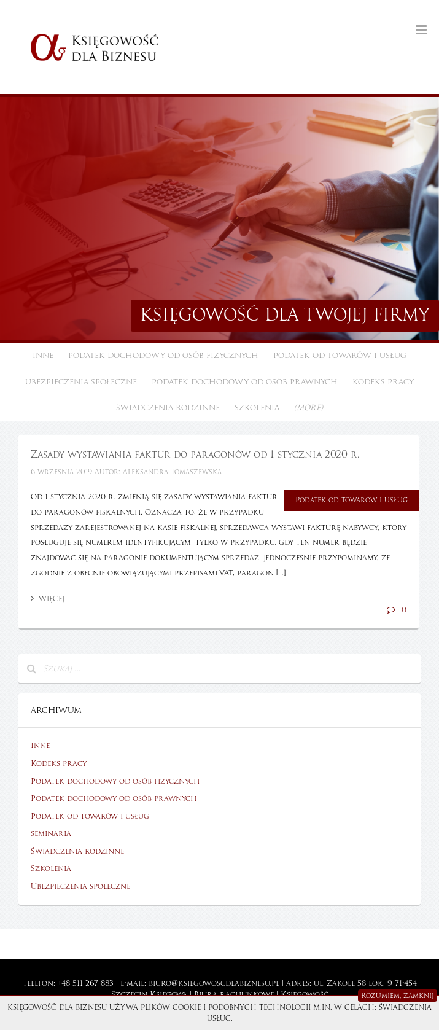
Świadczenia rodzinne (168, 408)
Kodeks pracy (383, 382)
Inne (43, 356)
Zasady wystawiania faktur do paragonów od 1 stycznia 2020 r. (195, 454)
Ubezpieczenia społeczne (81, 382)
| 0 (396, 610)
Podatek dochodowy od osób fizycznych (163, 356)
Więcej (47, 599)
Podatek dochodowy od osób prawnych (245, 382)
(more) (308, 408)
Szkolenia (257, 408)
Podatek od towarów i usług (339, 356)
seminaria (51, 833)
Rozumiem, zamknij (397, 995)
